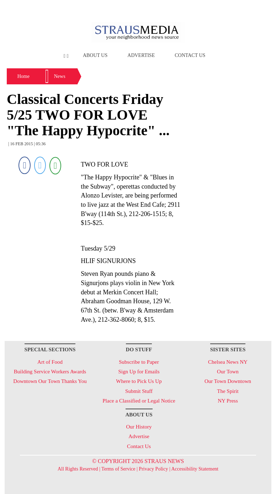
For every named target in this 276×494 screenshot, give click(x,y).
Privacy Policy (153, 469)
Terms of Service (118, 469)
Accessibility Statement (194, 469)
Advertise (141, 55)
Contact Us (190, 55)
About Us (95, 55)
